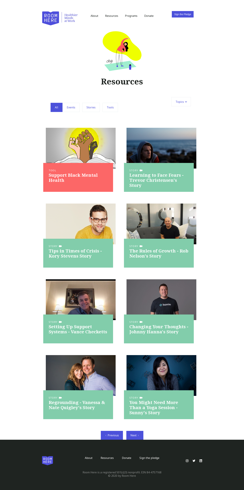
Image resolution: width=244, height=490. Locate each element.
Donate (149, 16)
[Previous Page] (112, 435)
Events (71, 107)
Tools (110, 107)
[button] (181, 101)
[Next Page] (134, 435)
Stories (91, 107)
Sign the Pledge (182, 14)
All (56, 107)
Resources (111, 16)
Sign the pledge (149, 458)
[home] (60, 18)
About (94, 16)
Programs (131, 16)
